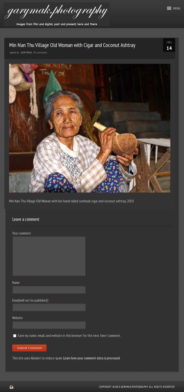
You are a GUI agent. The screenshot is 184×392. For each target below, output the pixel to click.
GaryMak (26, 52)
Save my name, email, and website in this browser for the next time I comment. (69, 335)
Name (16, 282)
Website (17, 318)
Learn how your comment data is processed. (92, 358)
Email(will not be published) (30, 300)
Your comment (21, 233)
